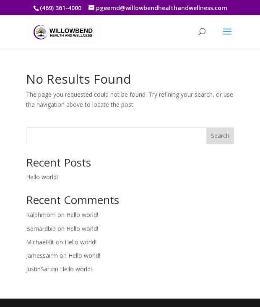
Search (220, 136)
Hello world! (42, 177)
